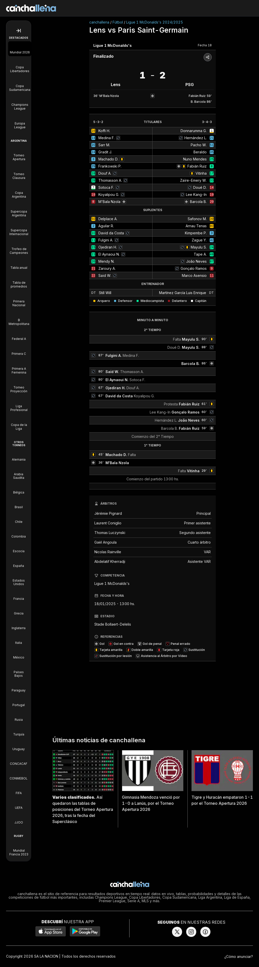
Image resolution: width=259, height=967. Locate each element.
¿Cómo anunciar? (238, 956)
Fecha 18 (205, 45)
